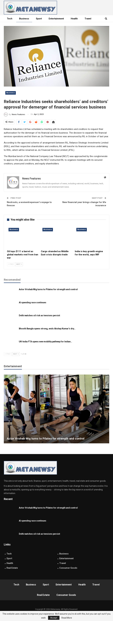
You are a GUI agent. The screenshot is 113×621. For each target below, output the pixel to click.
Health (74, 18)
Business (24, 18)
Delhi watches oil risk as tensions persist (39, 315)
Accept (53, 618)
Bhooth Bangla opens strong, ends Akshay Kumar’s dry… (47, 328)
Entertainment (56, 18)
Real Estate (12, 568)
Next (19, 264)
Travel (62, 563)
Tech (9, 18)
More (87, 18)
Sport (39, 18)
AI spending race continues (32, 302)
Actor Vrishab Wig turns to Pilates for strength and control (48, 289)
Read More (66, 618)
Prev (11, 264)
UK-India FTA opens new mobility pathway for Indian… (45, 341)
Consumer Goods (68, 568)
